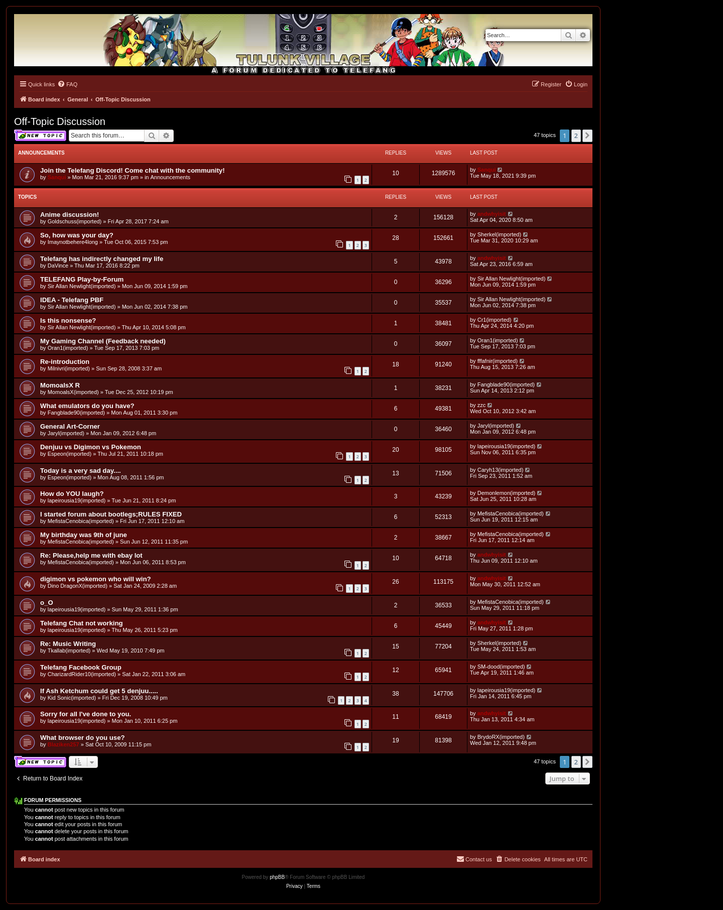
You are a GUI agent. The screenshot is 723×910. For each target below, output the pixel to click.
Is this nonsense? (68, 320)
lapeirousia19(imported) (506, 446)
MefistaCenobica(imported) (81, 521)
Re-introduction (64, 361)
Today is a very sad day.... (80, 470)
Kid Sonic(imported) (72, 698)
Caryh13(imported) (500, 470)
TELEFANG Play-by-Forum (82, 279)
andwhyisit (491, 214)
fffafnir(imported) (497, 361)
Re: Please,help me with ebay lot (91, 555)
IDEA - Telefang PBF (71, 300)
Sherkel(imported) (499, 234)
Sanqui (57, 177)
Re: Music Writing (68, 643)
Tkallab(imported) (69, 650)
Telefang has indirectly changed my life (101, 259)
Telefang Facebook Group (81, 667)
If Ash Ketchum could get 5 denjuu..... (99, 691)
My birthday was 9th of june (83, 535)
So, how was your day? (76, 235)
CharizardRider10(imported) (82, 674)
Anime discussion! (69, 214)
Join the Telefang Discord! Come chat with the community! (132, 170)
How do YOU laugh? (72, 493)
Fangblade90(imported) (506, 384)
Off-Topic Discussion (59, 121)
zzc (481, 405)
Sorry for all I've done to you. (85, 714)
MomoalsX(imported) (73, 392)
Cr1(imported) (494, 320)
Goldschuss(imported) (75, 221)
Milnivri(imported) (69, 368)
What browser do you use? (82, 737)
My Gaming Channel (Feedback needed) (103, 341)
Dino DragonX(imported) (77, 586)
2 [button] (576, 135)
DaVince (58, 266)
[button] (587, 135)
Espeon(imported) (69, 454)
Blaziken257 (63, 744)
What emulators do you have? (87, 406)
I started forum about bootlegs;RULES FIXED (111, 514)
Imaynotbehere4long (73, 242)
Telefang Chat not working (81, 623)
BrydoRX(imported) (501, 737)
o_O (46, 602)
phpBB (277, 877)
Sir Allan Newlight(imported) (82, 286)
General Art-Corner (70, 426)
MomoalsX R (60, 385)
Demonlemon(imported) (506, 493)
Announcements (171, 177)
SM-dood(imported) (501, 667)
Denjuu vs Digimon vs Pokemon (90, 447)
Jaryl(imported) (66, 433)
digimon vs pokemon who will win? (95, 579)
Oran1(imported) (68, 348)
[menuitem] (67, 84)
